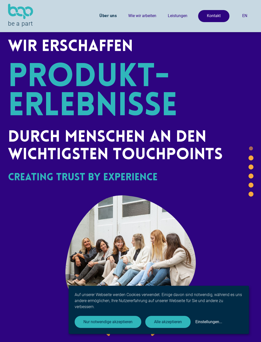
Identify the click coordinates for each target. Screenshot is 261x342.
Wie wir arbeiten (142, 15)
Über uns (108, 15)
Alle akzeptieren (168, 321)
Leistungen (177, 15)
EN (244, 15)
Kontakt (214, 15)
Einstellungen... (208, 321)
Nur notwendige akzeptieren (108, 321)
